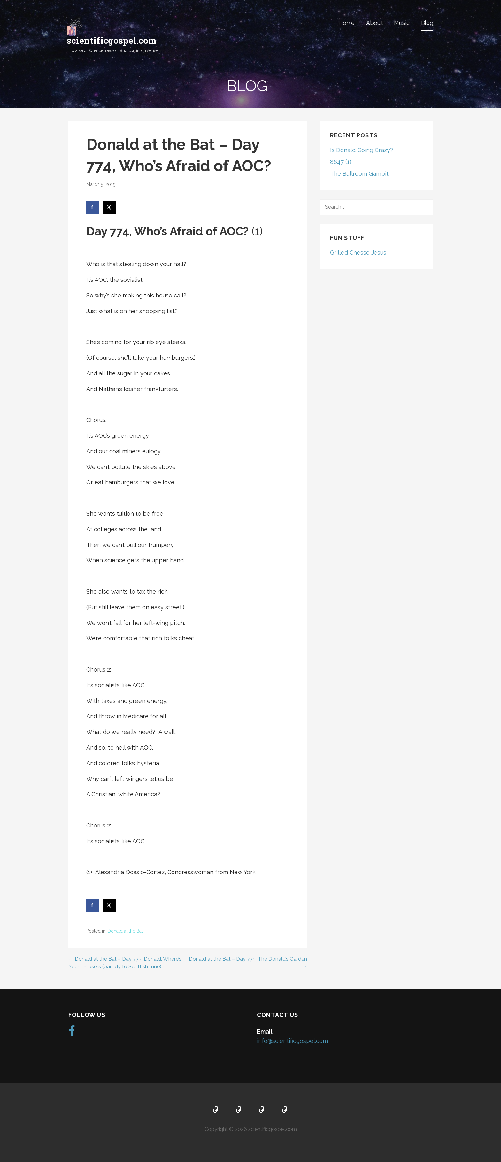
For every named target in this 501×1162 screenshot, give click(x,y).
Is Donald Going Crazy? (361, 150)
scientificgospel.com (112, 40)
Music (401, 22)
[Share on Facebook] (92, 207)
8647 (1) (340, 161)
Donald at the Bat (125, 931)
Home (346, 22)
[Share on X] (109, 207)
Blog (427, 22)
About (374, 22)
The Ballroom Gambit (359, 173)
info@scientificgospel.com (292, 1040)
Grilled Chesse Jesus (358, 252)
